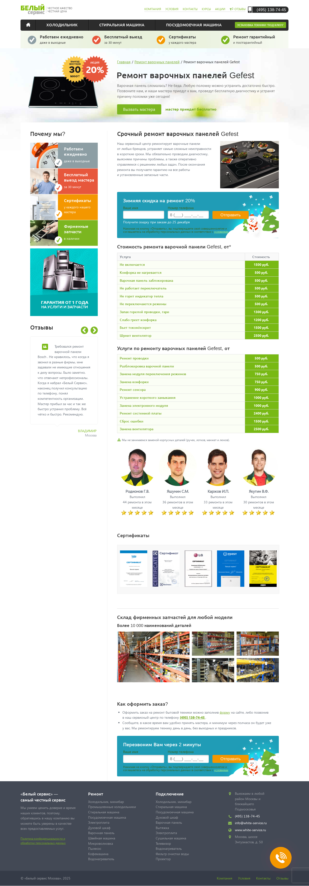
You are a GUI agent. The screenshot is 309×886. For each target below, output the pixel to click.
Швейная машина (101, 838)
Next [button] (94, 330)
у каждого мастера (191, 39)
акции (220, 9)
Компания (224, 878)
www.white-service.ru (250, 830)
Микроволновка (100, 843)
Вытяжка (162, 827)
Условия (244, 878)
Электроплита (98, 822)
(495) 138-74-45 (271, 9)
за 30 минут (126, 39)
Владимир (87, 431)
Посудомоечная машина (193, 24)
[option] (67, 389)
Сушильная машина (171, 838)
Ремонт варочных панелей (157, 61)
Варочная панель (101, 832)
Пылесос (94, 848)
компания (152, 9)
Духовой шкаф (99, 827)
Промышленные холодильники (112, 806)
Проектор (163, 859)
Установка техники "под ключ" (260, 25)
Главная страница (31, 24)
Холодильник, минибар (106, 801)
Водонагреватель (101, 859)
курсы (206, 9)
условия (171, 9)
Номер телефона (181, 207)
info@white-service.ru (251, 823)
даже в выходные (62, 39)
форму (225, 712)
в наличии (81, 232)
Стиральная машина (121, 24)
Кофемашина (98, 853)
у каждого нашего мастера (81, 206)
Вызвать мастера (139, 109)
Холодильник (61, 24)
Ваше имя (130, 207)
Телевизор (163, 843)
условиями (221, 231)
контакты (190, 9)
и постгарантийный (255, 39)
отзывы (240, 9)
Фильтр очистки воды (172, 853)
